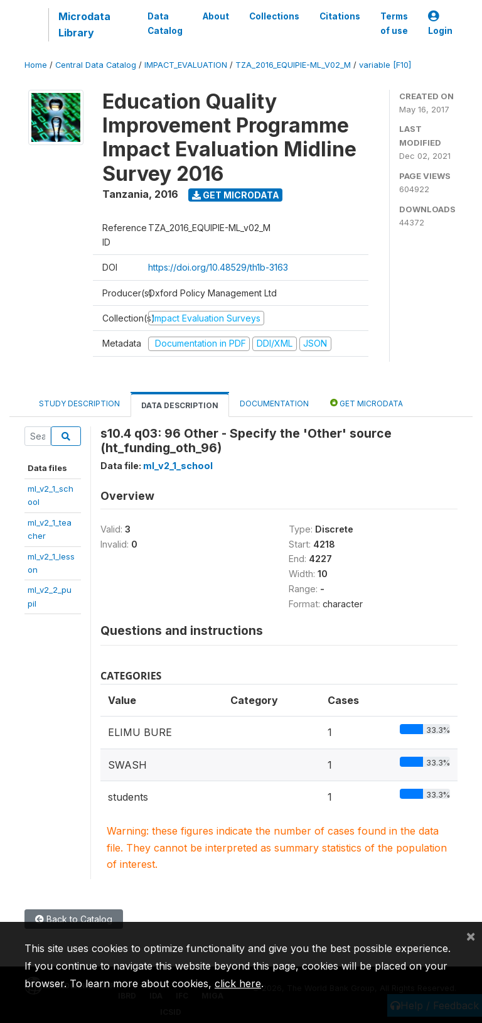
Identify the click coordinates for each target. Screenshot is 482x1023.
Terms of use (394, 23)
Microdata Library (84, 24)
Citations (339, 16)
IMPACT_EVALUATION (185, 65)
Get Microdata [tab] (366, 403)
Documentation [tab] (274, 403)
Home (35, 65)
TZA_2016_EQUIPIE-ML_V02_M (293, 65)
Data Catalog (165, 23)
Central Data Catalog (95, 65)
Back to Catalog (73, 919)
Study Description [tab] (79, 403)
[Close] (471, 935)
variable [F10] (385, 65)
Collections (274, 16)
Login (440, 23)
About (216, 16)
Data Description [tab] (179, 405)
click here (238, 983)
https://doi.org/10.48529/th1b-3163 (218, 267)
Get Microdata (235, 195)
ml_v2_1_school (178, 465)
